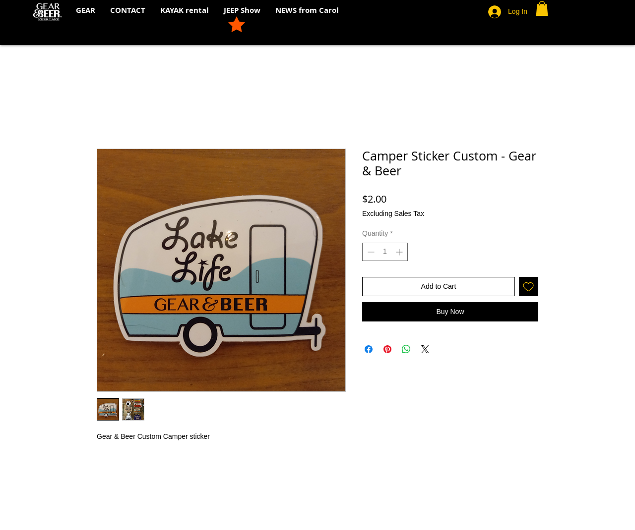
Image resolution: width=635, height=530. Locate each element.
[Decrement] (370, 252)
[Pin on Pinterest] (387, 349)
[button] (542, 8)
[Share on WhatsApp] (406, 349)
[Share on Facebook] (369, 349)
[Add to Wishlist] (528, 286)
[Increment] (400, 252)
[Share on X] (425, 349)
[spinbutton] (385, 252)
